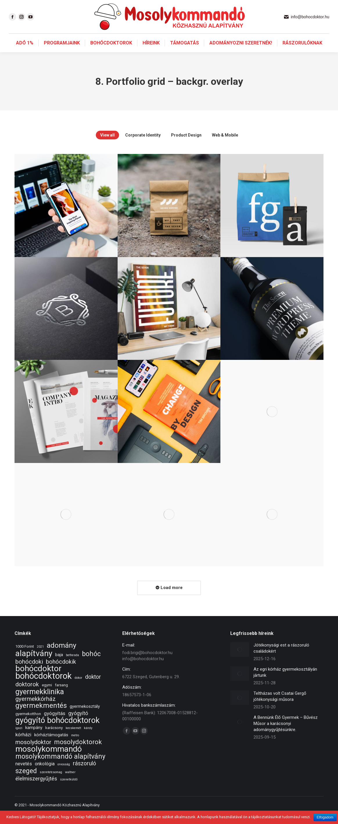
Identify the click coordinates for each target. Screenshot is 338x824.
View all (107, 145)
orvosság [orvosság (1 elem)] (63, 775)
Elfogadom (325, 817)
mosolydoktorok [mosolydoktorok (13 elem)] (78, 752)
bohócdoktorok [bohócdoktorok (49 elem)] (43, 686)
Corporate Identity (143, 145)
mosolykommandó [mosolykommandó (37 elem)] (48, 759)
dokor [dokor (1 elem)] (78, 688)
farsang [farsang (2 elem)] (61, 695)
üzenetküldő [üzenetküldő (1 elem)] (69, 790)
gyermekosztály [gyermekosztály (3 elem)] (85, 716)
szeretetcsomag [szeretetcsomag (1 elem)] (51, 782)
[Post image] (239, 660)
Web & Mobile (225, 145)
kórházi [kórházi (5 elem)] (23, 745)
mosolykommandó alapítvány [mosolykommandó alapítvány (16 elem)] (60, 767)
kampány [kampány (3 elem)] (33, 738)
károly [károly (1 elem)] (88, 738)
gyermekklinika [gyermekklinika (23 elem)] (39, 702)
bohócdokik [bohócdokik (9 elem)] (61, 672)
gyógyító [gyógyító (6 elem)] (78, 724)
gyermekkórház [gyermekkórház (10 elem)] (35, 709)
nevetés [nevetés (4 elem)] (23, 774)
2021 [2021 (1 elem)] (40, 657)
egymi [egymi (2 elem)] (47, 695)
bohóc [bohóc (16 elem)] (91, 664)
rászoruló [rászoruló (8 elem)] (84, 774)
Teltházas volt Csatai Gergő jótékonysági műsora (280, 706)
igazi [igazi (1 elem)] (18, 738)
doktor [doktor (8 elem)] (93, 687)
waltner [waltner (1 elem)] (70, 782)
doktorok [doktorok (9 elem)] (27, 695)
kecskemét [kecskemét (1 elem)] (73, 738)
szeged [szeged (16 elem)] (26, 781)
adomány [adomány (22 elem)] (61, 656)
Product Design (186, 145)
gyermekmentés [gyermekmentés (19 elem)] (41, 716)
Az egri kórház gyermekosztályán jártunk (285, 682)
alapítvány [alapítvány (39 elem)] (33, 664)
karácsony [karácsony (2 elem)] (54, 738)
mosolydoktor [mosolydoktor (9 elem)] (33, 753)
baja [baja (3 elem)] (59, 665)
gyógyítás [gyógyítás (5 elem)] (54, 724)
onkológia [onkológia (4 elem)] (45, 774)
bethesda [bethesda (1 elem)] (72, 665)
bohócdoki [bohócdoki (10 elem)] (29, 672)
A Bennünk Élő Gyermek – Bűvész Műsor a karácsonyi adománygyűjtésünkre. (286, 734)
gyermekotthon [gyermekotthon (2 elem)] (28, 724)
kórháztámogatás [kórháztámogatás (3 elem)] (51, 745)
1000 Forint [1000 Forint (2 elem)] (24, 657)
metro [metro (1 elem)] (75, 746)
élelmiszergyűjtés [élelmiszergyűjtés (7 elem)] (36, 789)
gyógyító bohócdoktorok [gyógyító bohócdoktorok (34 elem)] (57, 731)
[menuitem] (25, 53)
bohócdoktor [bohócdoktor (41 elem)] (38, 679)
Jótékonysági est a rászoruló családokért (281, 658)
